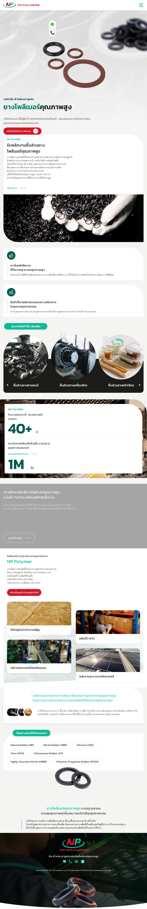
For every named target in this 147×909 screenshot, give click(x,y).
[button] (141, 5)
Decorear (107, 870)
